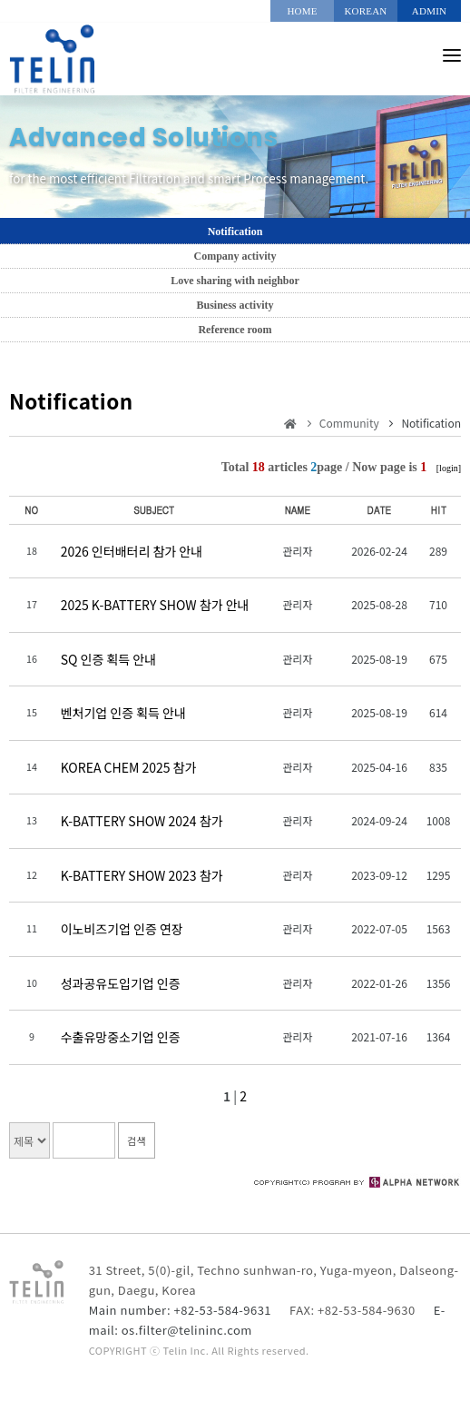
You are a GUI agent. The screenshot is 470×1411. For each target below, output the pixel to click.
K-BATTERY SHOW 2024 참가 (142, 821)
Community (349, 422)
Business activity (234, 305)
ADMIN (429, 10)
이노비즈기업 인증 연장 (122, 929)
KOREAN (365, 10)
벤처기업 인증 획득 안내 (123, 713)
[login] (448, 468)
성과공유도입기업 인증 (121, 983)
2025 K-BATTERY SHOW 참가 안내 (155, 605)
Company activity (235, 256)
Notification (235, 231)
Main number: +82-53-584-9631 (180, 1309)
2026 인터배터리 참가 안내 (131, 551)
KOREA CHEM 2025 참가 (129, 767)
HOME (302, 10)
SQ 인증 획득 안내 (108, 659)
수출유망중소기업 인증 (121, 1037)
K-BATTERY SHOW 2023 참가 (142, 875)
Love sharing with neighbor (235, 280)
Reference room (234, 329)
